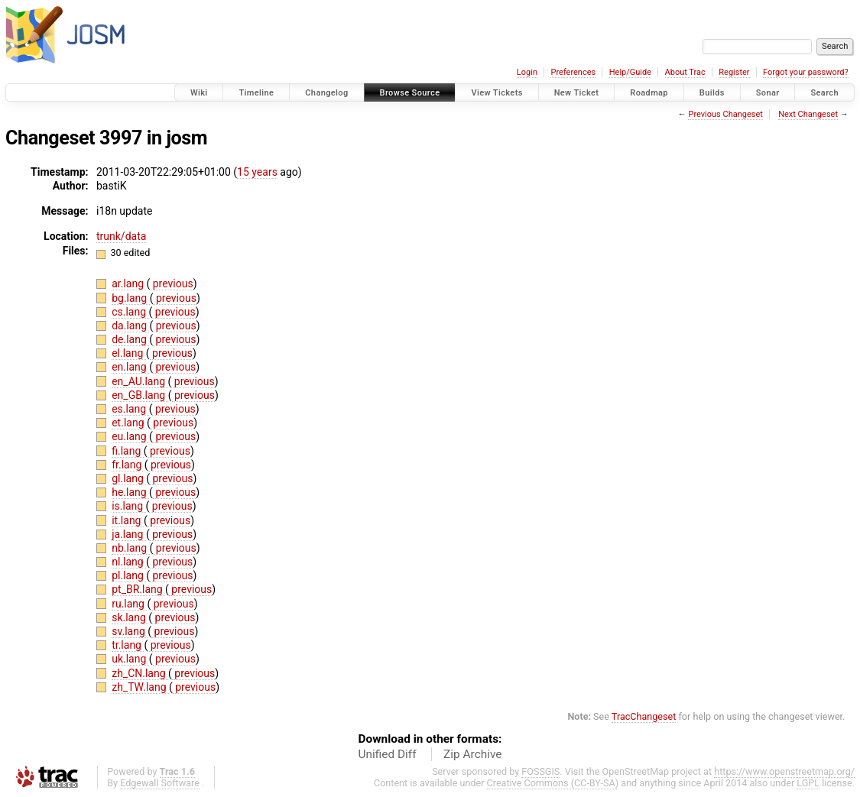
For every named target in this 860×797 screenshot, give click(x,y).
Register (734, 72)
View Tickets (496, 93)
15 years (257, 172)
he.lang (130, 492)
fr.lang (128, 464)
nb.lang (130, 548)
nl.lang (129, 562)
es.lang (130, 409)
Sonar (768, 93)
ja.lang (129, 534)
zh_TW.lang (140, 687)
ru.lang (129, 604)
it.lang (128, 520)
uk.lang (130, 659)
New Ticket (576, 93)
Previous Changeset (725, 114)
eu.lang (130, 436)
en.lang (130, 367)
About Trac (685, 72)
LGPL (808, 783)
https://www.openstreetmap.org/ (784, 771)
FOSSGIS (540, 771)
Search (824, 93)
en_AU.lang (139, 381)
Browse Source (410, 93)
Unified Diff (388, 754)
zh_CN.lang (140, 673)
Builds (712, 93)
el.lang (129, 353)
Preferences (573, 72)
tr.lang (128, 645)
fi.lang (128, 451)
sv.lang (130, 631)
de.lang (130, 339)
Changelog (326, 93)
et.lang (129, 422)
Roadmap (649, 93)
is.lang (128, 506)
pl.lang (129, 575)
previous (171, 283)
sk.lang (130, 617)
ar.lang (129, 283)
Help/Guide (630, 72)
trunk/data (121, 236)
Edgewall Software (160, 783)
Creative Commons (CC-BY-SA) (553, 783)
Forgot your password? (806, 72)
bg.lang (131, 298)
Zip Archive (472, 754)
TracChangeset (644, 716)
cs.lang (130, 312)
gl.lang (129, 478)
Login (527, 72)
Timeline (256, 93)
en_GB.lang (140, 395)
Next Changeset (808, 114)
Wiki (199, 93)
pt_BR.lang (138, 589)
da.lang (130, 325)
